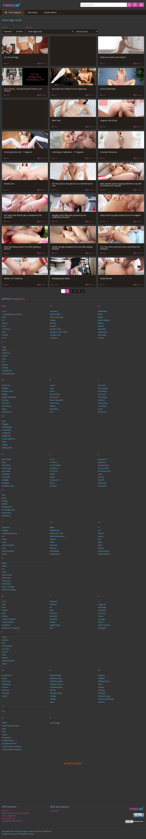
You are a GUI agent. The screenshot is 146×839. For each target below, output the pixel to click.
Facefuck (101, 400)
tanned (5, 652)
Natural (101, 548)
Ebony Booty (55, 394)
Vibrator (53, 690)
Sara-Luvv (102, 613)
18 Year (5, 323)
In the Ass (54, 471)
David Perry (6, 406)
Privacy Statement (9, 816)
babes (100, 317)
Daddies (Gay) (7, 391)
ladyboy (5, 530)
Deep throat (7, 412)
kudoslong (6, 515)
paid (3, 604)
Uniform (5, 687)
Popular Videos (50, 12)
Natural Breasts (104, 554)
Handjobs (6, 483)
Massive (53, 548)
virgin (52, 702)
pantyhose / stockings (10, 628)
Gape (4, 442)
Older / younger (8, 587)
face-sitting (102, 397)
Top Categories (13, 12)
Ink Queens (54, 480)
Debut (4, 409)
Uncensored (7, 675)
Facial (100, 409)
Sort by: (5, 27)
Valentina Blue (55, 675)
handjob (5, 480)
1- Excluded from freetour (12, 314)
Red (51, 628)
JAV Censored (103, 468)
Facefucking (102, 403)
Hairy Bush (6, 465)
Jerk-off (101, 480)
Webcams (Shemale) (106, 699)
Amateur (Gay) (55, 329)
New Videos (33, 12)
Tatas (4, 655)
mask (52, 542)
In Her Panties (55, 465)
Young (4, 734)
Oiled (4, 572)
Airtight (52, 320)
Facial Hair (102, 412)
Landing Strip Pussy (9, 533)
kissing (4, 501)
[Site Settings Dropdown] (141, 5)
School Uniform (104, 625)
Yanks (4, 723)
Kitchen (5, 504)
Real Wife (53, 619)
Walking (101, 678)
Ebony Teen (54, 403)
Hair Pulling (6, 459)
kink (3, 495)
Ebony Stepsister (56, 400)
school (100, 622)
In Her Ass (54, 462)
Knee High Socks (8, 510)
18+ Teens (6, 329)
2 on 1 (4, 338)
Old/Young (6, 584)
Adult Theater (55, 314)
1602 (4, 317)
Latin (4, 548)
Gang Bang (6, 430)
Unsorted (5, 693)
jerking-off (102, 486)
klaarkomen (6, 507)
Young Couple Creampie (11, 746)
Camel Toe (6, 353)
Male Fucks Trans (56, 533)
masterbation (55, 554)
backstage (102, 335)
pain (3, 607)
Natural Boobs (103, 551)
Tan (3, 643)
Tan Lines (5, 649)
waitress (101, 675)
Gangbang (6, 433)
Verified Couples (56, 681)
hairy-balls (6, 471)
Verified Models (56, 687)
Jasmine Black (103, 465)
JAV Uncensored (104, 471)
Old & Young (6, 575)
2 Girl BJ (5, 335)
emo (51, 412)
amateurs (54, 338)
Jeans (100, 474)
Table (4, 637)
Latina (4, 554)
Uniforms (5, 690)
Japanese (102, 462)
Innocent (53, 486)
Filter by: (29, 27)
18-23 (4, 332)
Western (101, 702)
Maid (52, 527)
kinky (4, 498)
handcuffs (6, 477)
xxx (3, 711)
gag (3, 421)
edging (52, 406)
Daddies (5, 388)
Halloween (6, 474)
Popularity (8, 31)
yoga (4, 731)
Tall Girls (5, 640)
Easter (52, 385)
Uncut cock (6, 681)
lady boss (6, 527)
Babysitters (102, 332)
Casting (5, 368)
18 (3, 320)
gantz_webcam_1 (9, 439)
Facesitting (102, 406)
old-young (6, 581)
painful (4, 610)
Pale (3, 613)
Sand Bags (102, 607)
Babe (100, 314)
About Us (5, 810)
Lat (3, 536)
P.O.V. (4, 601)
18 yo (4, 326)
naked (100, 533)
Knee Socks (6, 513)
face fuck (102, 385)
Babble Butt (102, 311)
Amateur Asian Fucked (58, 332)
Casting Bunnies (8, 373)
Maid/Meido (54, 530)
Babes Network (104, 320)
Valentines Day (56, 678)
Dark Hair (5, 403)
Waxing (101, 687)
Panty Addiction (8, 622)
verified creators (56, 684)
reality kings (55, 625)
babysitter (102, 329)
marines (53, 539)
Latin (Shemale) (8, 551)
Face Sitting (102, 391)
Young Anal (6, 737)
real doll (53, 616)
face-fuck (102, 394)
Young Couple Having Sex (12, 749)
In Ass (52, 459)
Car (3, 362)
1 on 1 (4, 311)
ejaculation (54, 409)
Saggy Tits (102, 604)
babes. (100, 323)
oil (3, 569)
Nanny (100, 536)
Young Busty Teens (9, 743)
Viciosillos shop (56, 693)
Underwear (6, 684)
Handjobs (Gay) (8, 486)
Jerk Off (101, 477)
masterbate (54, 551)
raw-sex (53, 604)
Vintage (53, 696)
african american (56, 317)
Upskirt (4, 696)
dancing (5, 400)
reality (52, 622)
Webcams (102, 693)
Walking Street (103, 681)
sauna (100, 616)
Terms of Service (8, 818)
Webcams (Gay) (104, 696)
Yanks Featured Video (10, 726)
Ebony (52, 391)
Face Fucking (103, 388)
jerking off (102, 483)
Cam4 (4, 350)
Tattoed (5, 658)
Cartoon (5, 365)
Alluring (53, 323)
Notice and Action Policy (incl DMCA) (15, 813)
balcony (101, 338)
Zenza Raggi (55, 723)
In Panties (54, 468)
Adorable (53, 311)
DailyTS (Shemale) (9, 397)
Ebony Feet (54, 397)
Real (51, 610)
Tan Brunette (7, 646)
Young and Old (7, 740)
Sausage (101, 619)
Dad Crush (6, 385)
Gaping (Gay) (7, 447)
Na (99, 530)
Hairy (4, 462)
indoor (52, 477)
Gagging (5, 424)
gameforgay (7, 427)
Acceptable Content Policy (12, 821)
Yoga (4, 728)
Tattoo (4, 663)
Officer (4, 566)
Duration (19, 31)
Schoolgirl (102, 628)
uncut (4, 678)
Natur (100, 545)
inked (52, 483)
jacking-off (102, 459)
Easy (52, 388)
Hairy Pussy (6, 468)
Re (51, 607)
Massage (53, 545)
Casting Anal (7, 370)
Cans (4, 359)
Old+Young (6, 578)
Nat (99, 539)
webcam (101, 690)
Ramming (53, 601)
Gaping (5, 444)
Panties (5, 616)
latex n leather (8, 545)
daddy (4, 394)
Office (4, 563)
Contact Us (54, 810)
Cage (4, 347)
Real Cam (53, 613)
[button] (135, 5)
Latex (4, 542)
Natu (100, 542)
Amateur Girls (55, 335)
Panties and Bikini (9, 619)
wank (100, 684)
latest (4, 539)
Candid (4, 356)
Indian (52, 474)
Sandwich (102, 610)
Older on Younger (9, 589)
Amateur (53, 326)
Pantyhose (6, 625)
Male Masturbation (57, 536)
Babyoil (101, 326)
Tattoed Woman (8, 661)
